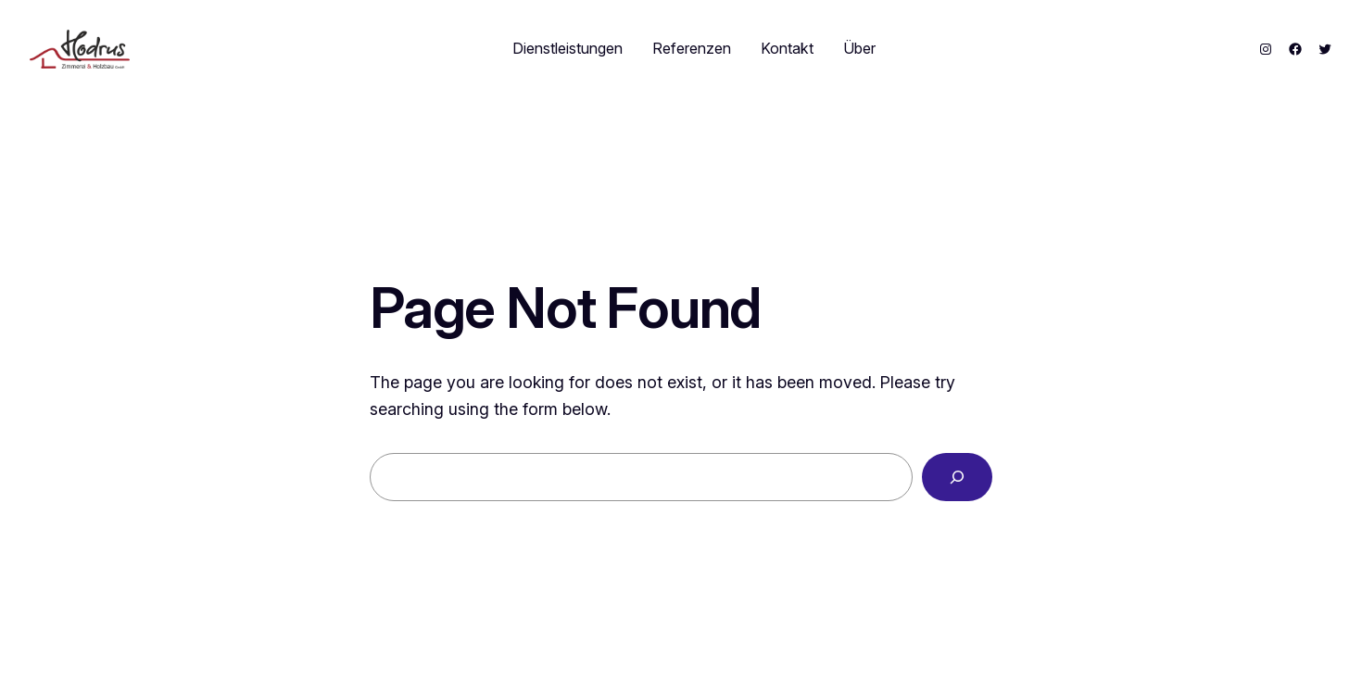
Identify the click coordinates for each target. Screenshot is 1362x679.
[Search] (957, 477)
